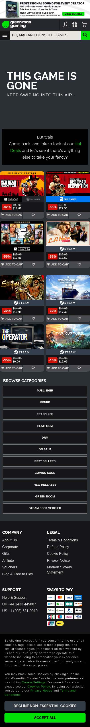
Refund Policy (58, 547)
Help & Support (14, 597)
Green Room (45, 496)
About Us (9, 540)
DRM (45, 437)
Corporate (10, 547)
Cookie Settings (34, 682)
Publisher (45, 390)
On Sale (45, 449)
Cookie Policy (58, 553)
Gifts (6, 553)
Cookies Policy (39, 686)
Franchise (45, 414)
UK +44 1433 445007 (19, 604)
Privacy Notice (58, 560)
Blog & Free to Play (17, 574)
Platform (45, 426)
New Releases (45, 484)
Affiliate (8, 560)
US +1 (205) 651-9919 (20, 611)
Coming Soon (45, 472)
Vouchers (9, 567)
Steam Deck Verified (45, 508)
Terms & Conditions (62, 540)
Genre (45, 402)
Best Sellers (44, 461)
